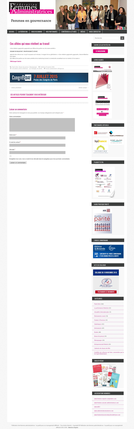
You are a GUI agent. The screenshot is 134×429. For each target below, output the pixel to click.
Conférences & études (69, 31)
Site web (12, 152)
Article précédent (15, 87)
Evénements (97, 328)
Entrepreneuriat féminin (101, 344)
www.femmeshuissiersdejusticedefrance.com (107, 415)
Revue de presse (24, 67)
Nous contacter (94, 31)
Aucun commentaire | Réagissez (55, 68)
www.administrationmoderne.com (103, 411)
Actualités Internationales (101, 312)
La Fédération (22, 31)
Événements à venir (99, 316)
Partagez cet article (36, 68)
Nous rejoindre (36, 31)
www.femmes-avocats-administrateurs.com (106, 403)
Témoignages (33, 67)
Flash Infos (15, 67)
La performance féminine (101, 308)
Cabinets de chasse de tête (102, 348)
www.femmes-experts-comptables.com (105, 398)
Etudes (96, 332)
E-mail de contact (15, 145)
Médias (83, 31)
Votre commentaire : (15, 116)
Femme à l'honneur (99, 320)
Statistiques (97, 324)
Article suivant (83, 87)
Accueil (11, 31)
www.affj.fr (97, 407)
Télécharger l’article (15, 61)
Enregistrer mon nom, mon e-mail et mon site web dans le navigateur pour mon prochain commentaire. (39, 161)
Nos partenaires (51, 31)
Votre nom (12, 137)
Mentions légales (73, 427)
